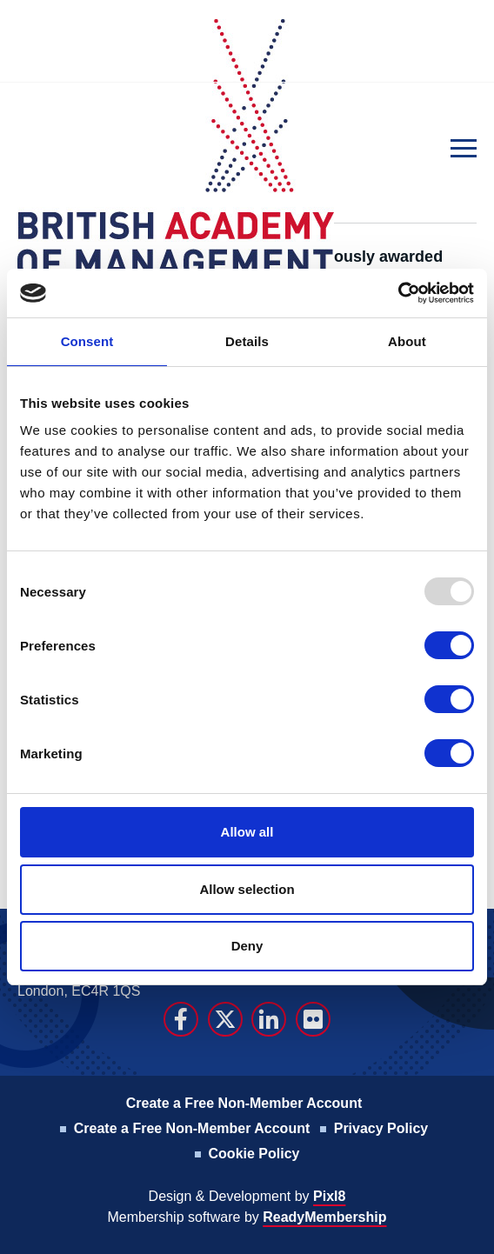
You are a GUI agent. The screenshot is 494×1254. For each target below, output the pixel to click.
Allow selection (246, 889)
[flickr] (313, 1019)
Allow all (247, 831)
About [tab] (407, 341)
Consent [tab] (87, 341)
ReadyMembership (324, 1217)
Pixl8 (329, 1196)
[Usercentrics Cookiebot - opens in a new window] (398, 293)
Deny (247, 945)
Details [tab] (247, 341)
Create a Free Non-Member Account (244, 1103)
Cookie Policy (254, 1153)
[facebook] (181, 1019)
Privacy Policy (381, 1128)
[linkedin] (268, 1019)
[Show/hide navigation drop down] (464, 148)
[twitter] (225, 1019)
